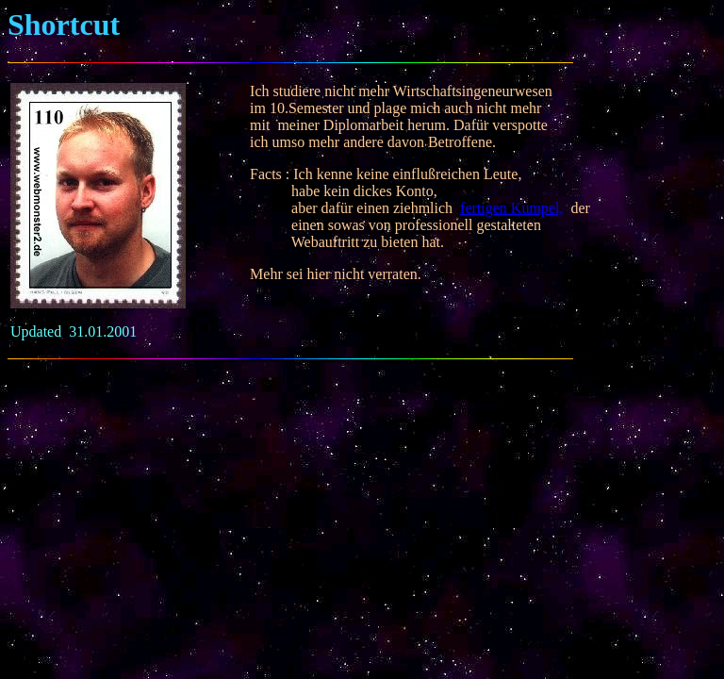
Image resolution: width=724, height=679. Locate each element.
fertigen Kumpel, (511, 208)
